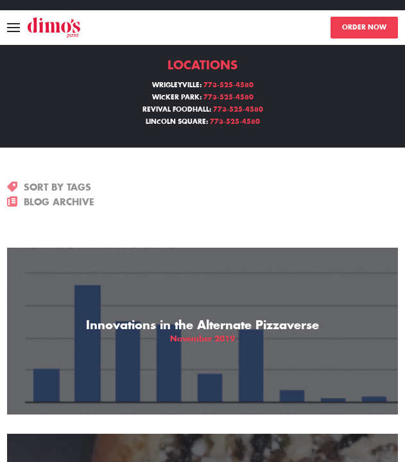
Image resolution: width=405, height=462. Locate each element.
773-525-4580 (228, 85)
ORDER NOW (364, 27)
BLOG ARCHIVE (50, 202)
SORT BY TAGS (49, 187)
